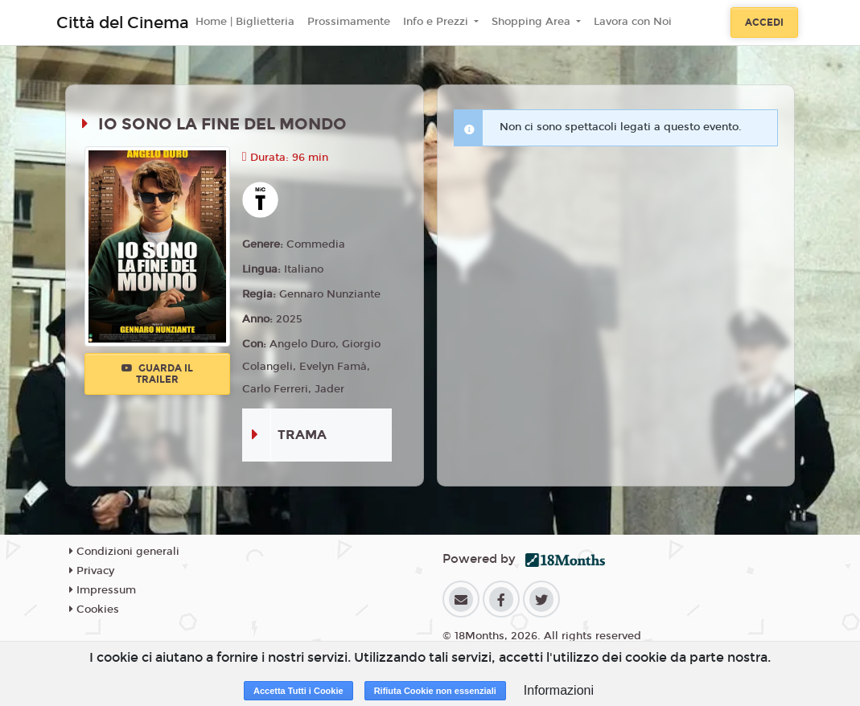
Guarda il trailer (157, 374)
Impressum (102, 590)
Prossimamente (348, 21)
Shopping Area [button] (533, 21)
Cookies (94, 609)
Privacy (91, 570)
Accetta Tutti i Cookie (298, 691)
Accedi (764, 22)
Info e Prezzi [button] (437, 21)
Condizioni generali (124, 551)
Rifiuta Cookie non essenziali (435, 691)
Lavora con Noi (633, 21)
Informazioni (559, 690)
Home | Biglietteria (244, 21)
